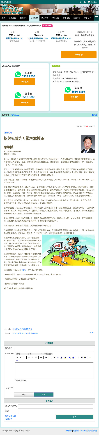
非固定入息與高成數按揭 (22, 329)
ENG (9, 2)
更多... (92, 332)
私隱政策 (84, 431)
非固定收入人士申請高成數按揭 (25, 333)
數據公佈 (66, 18)
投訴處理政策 (92, 431)
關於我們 (87, 18)
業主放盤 (23, 18)
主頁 (3, 18)
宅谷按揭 (34, 18)
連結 (24, 270)
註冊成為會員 (10, 416)
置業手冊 (77, 18)
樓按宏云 (15, 115)
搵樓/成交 (12, 18)
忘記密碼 (8, 419)
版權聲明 (76, 431)
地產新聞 (55, 18)
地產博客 (44, 18)
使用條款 (69, 431)
